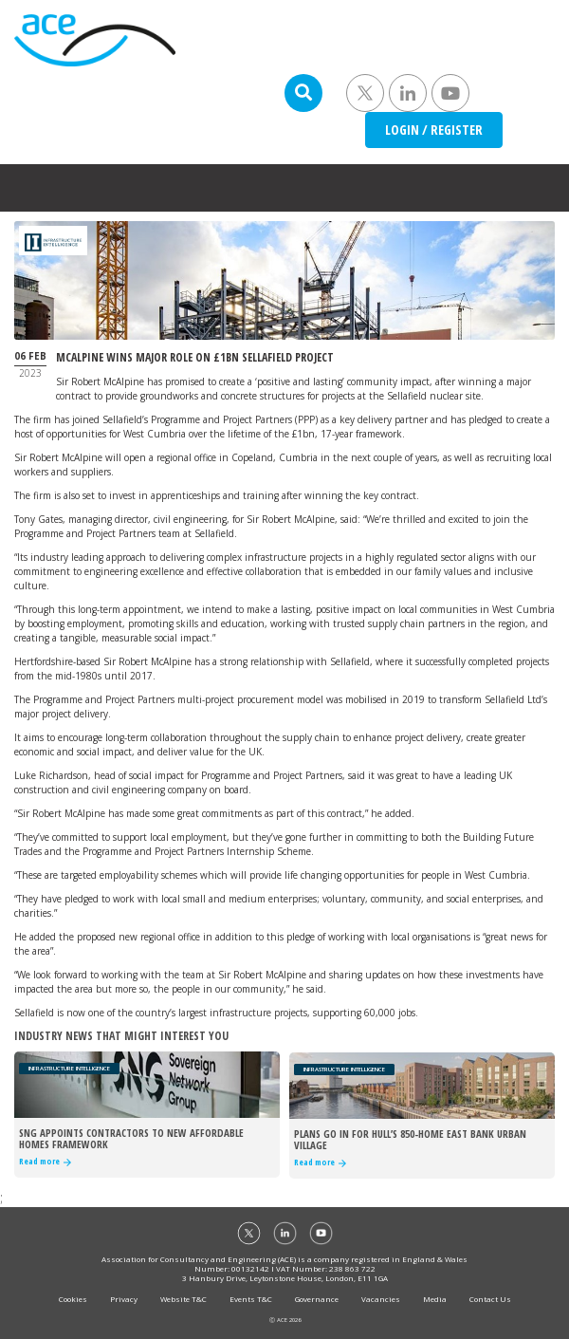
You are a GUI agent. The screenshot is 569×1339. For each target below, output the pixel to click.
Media (435, 1298)
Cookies (73, 1298)
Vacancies (380, 1298)
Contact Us (490, 1298)
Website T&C (183, 1298)
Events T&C (250, 1298)
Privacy (124, 1298)
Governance (317, 1298)
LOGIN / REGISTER (434, 130)
